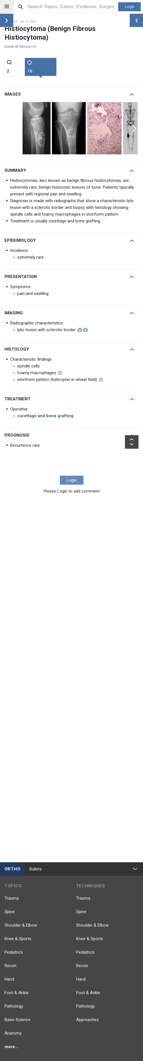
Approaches (87, 1019)
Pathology (14, 1006)
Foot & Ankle (16, 992)
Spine (10, 911)
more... (11, 1046)
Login (129, 6)
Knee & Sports (18, 938)
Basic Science (17, 1019)
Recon (10, 965)
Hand (9, 979)
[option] (37, 128)
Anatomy (13, 1033)
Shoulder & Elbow (21, 925)
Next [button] (135, 128)
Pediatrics (14, 952)
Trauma (12, 898)
